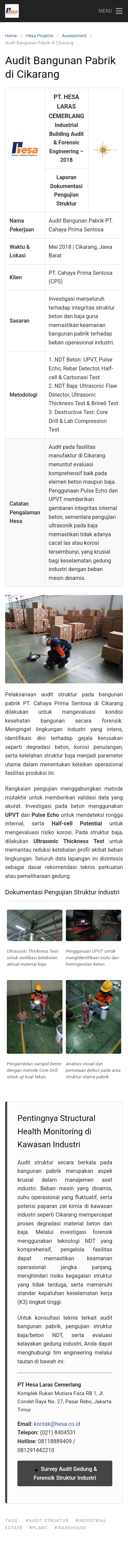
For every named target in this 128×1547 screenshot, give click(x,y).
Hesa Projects (39, 35)
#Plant (38, 1527)
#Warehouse (70, 1527)
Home (11, 35)
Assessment (74, 35)
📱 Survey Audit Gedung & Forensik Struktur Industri (65, 1473)
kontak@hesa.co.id (57, 1424)
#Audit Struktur (47, 1520)
